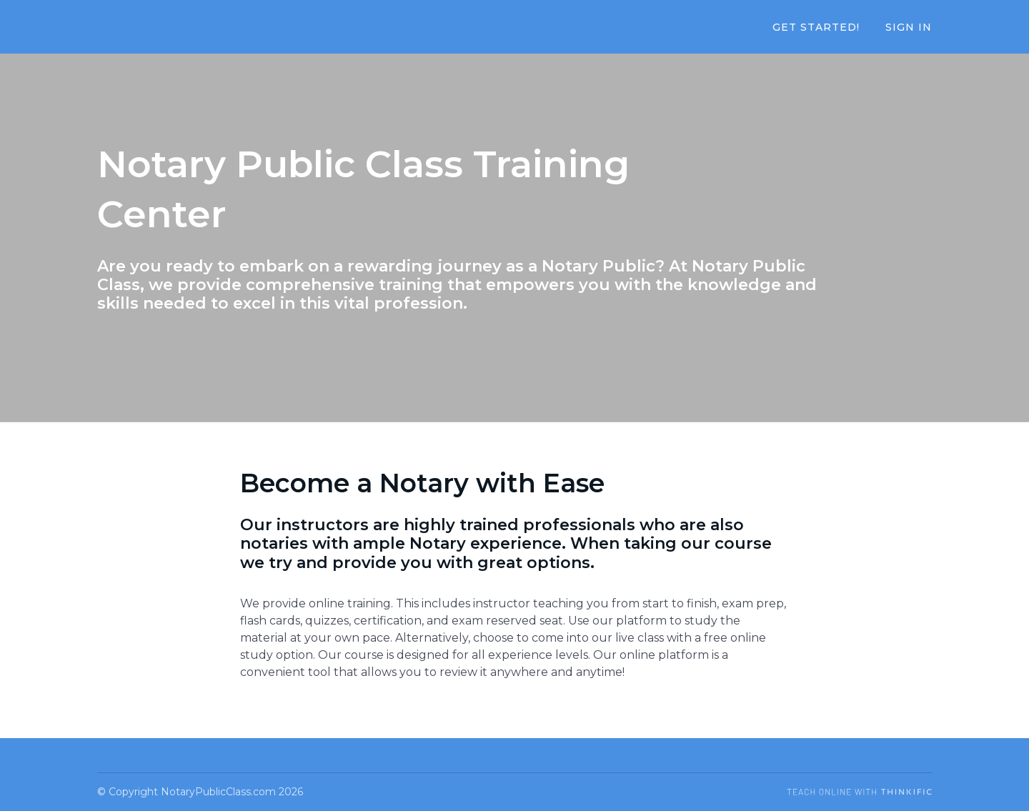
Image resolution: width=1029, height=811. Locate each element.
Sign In (908, 27)
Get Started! (816, 27)
